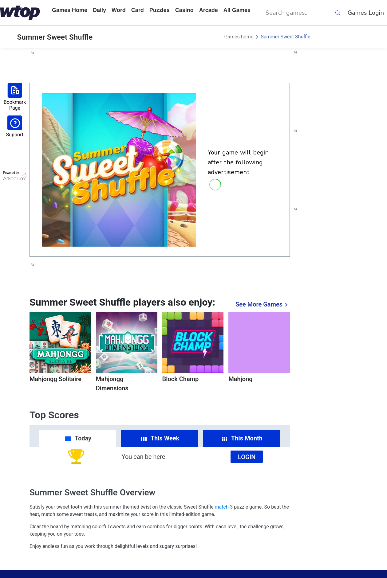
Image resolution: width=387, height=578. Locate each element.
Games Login (366, 13)
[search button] (338, 13)
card (137, 10)
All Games (237, 10)
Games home (69, 10)
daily (99, 10)
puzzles (159, 10)
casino (184, 10)
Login (247, 457)
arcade (208, 10)
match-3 (224, 507)
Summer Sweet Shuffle (285, 37)
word (119, 10)
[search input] (296, 13)
